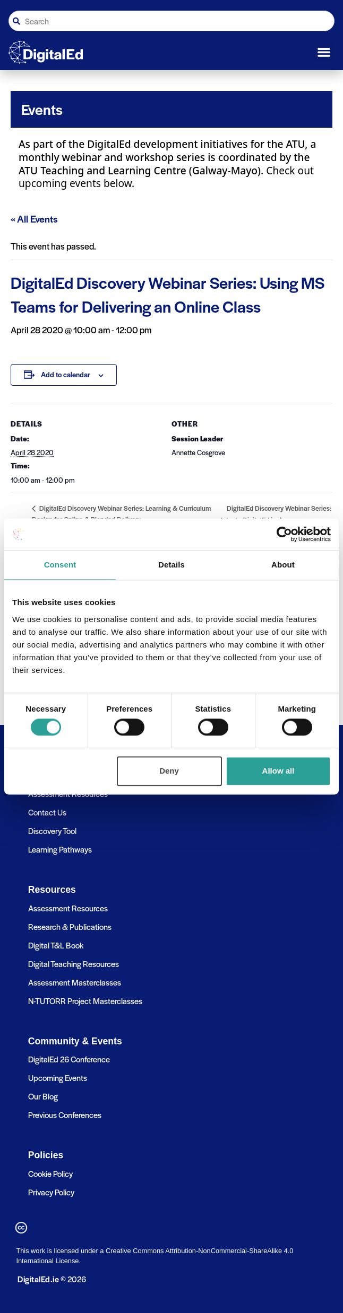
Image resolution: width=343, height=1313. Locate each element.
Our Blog (43, 1096)
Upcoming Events (57, 1077)
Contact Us (47, 812)
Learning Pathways (60, 849)
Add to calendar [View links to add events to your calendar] (65, 374)
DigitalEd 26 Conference (69, 1058)
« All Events (34, 218)
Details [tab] (171, 564)
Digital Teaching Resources (73, 963)
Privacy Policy (51, 1191)
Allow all (278, 770)
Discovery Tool (52, 830)
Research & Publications (70, 926)
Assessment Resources (68, 907)
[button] (324, 52)
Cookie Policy (50, 1173)
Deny (169, 770)
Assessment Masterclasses (74, 982)
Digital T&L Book (55, 945)
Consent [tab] (60, 564)
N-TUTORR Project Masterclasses (85, 1000)
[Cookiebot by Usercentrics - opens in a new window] (284, 534)
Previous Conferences (64, 1114)
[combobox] (171, 21)
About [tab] (283, 564)
